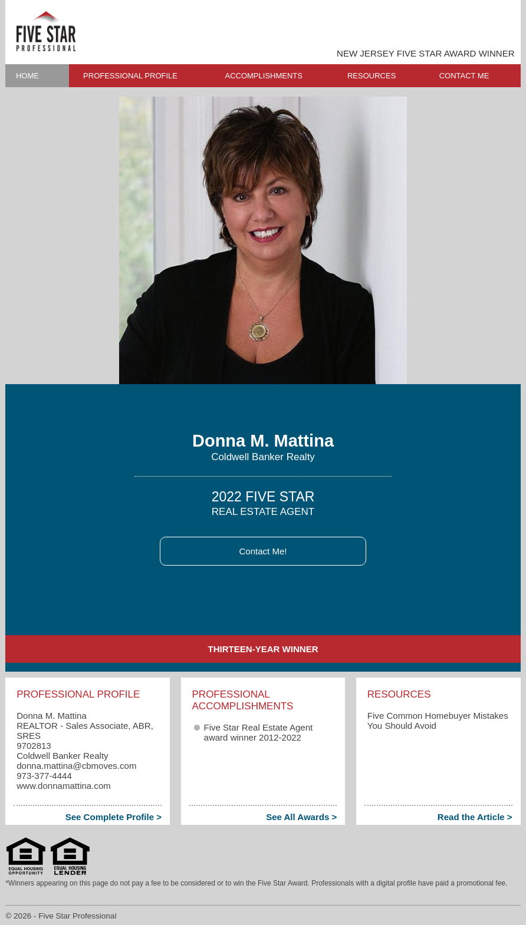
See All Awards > (301, 817)
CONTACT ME (464, 75)
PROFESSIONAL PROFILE (130, 75)
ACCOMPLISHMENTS (263, 75)
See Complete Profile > (113, 817)
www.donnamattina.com (64, 786)
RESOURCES (371, 75)
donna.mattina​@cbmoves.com (76, 766)
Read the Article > (475, 817)
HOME (27, 75)
